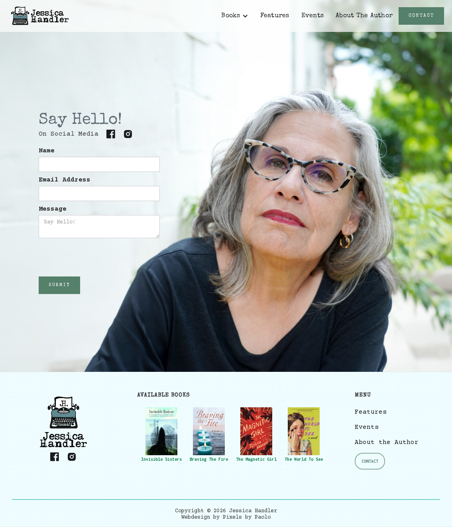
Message (53, 209)
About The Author (364, 16)
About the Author (387, 442)
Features (274, 16)
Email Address (64, 180)
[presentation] (99, 257)
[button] (234, 16)
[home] (40, 16)
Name (47, 150)
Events (312, 16)
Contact (370, 461)
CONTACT (421, 16)
